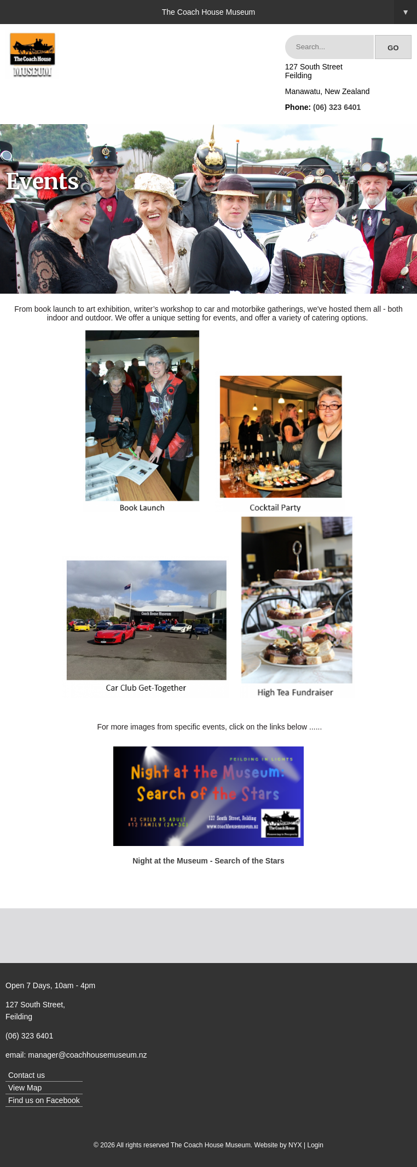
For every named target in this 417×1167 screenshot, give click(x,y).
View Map (25, 1087)
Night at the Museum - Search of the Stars (208, 860)
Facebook (62, 1100)
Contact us (26, 1075)
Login (315, 1145)
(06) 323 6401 (337, 107)
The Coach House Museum (289, 12)
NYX (295, 1145)
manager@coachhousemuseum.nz (87, 1055)
